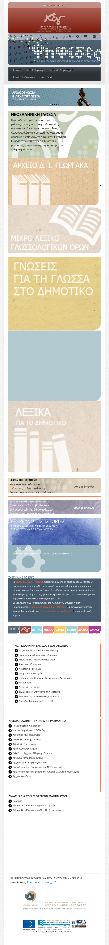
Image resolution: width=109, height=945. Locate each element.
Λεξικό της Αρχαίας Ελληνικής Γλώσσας (33, 753)
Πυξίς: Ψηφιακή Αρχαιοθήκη (27, 725)
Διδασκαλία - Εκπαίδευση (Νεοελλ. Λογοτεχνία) (37, 810)
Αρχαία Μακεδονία (22, 776)
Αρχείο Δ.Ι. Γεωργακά (30, 664)
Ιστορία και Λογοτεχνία (30, 673)
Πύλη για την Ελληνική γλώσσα (14, 630)
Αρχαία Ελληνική (24, 77)
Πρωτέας (17, 801)
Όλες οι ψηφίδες (84, 486)
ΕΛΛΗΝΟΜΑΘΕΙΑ (71, 630)
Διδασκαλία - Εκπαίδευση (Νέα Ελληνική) (34, 805)
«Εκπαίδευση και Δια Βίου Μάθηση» (47, 606)
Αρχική (17, 70)
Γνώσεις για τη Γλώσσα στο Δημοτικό (38, 655)
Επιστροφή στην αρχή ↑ (41, 882)
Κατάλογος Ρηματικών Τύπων (28, 758)
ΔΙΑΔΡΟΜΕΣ (83, 630)
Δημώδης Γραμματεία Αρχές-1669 (36, 701)
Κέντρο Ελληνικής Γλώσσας (29, 581)
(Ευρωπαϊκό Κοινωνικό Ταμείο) (56, 611)
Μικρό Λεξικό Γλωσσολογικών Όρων (37, 659)
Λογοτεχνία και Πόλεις (30, 669)
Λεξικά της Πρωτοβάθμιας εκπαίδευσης (39, 650)
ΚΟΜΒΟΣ (48, 630)
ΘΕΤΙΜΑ (37, 630)
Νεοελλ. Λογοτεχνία (62, 70)
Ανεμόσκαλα (25, 682)
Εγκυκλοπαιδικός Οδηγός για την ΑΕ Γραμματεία (37, 767)
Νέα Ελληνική (35, 70)
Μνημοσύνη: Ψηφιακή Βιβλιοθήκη (30, 730)
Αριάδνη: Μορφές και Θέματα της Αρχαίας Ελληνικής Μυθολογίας (46, 771)
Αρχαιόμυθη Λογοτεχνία (25, 748)
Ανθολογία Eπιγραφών (24, 744)
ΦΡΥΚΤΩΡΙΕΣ (60, 630)
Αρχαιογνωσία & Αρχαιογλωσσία (29, 762)
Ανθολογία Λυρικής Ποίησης (27, 739)
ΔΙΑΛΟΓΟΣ (95, 630)
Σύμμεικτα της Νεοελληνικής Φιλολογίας (39, 696)
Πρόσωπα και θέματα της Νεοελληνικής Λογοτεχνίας (45, 678)
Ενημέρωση (47, 77)
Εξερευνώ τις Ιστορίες (30, 687)
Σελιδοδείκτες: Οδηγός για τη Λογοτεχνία (39, 692)
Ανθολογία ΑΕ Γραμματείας (26, 735)
